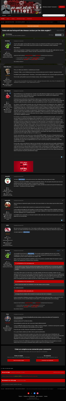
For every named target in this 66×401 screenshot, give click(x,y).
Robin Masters (7, 66)
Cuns (7, 314)
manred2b (7, 200)
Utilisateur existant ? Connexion (50, 6)
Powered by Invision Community (33, 399)
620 (7, 187)
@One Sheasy (21, 179)
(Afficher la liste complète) (58, 372)
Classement (29, 18)
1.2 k (7, 211)
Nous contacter (39, 396)
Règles (8, 18)
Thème (20, 396)
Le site (9, 15)
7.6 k (7, 236)
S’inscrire (62, 6)
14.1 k (7, 102)
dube (7, 225)
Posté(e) (18, 41)
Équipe (13, 18)
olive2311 (7, 176)
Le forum (4, 16)
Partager (51, 34)
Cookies (45, 396)
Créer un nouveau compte (18, 360)
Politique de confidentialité (29, 396)
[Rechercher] (49, 15)
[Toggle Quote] (15, 263)
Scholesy (10, 34)
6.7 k (7, 78)
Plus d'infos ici (17, 47)
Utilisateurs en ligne (21, 18)
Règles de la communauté (33, 26)
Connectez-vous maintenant (47, 360)
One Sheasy (7, 90)
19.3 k (7, 52)
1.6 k (7, 325)
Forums (2, 18)
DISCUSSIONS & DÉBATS (20, 35)
